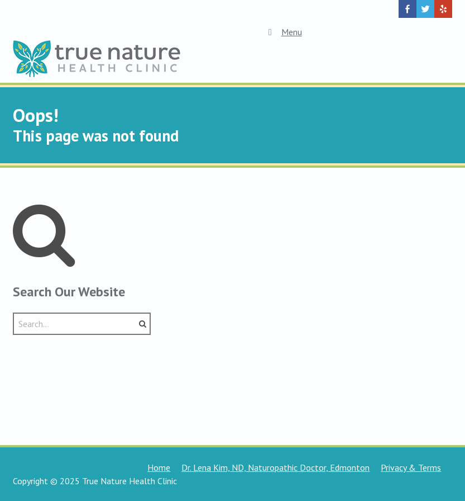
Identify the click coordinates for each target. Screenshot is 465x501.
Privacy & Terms (411, 467)
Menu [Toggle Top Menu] (282, 31)
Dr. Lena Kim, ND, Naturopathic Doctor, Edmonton (275, 467)
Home (158, 467)
